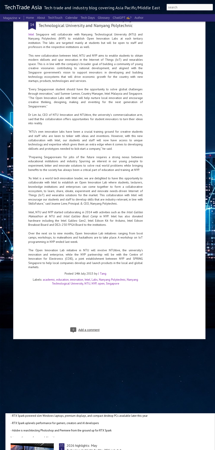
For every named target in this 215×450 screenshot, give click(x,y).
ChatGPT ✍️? (122, 17)
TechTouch (55, 17)
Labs (95, 226)
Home (30, 17)
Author (138, 17)
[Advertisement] (85, 258)
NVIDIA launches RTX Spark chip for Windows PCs (54, 396)
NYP (94, 230)
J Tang (102, 220)
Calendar (71, 17)
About (41, 17)
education (62, 226)
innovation (76, 226)
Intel (87, 226)
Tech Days (88, 17)
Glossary (104, 17)
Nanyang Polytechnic (112, 226)
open (101, 230)
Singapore (112, 230)
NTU (87, 230)
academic (49, 226)
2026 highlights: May (82, 445)
